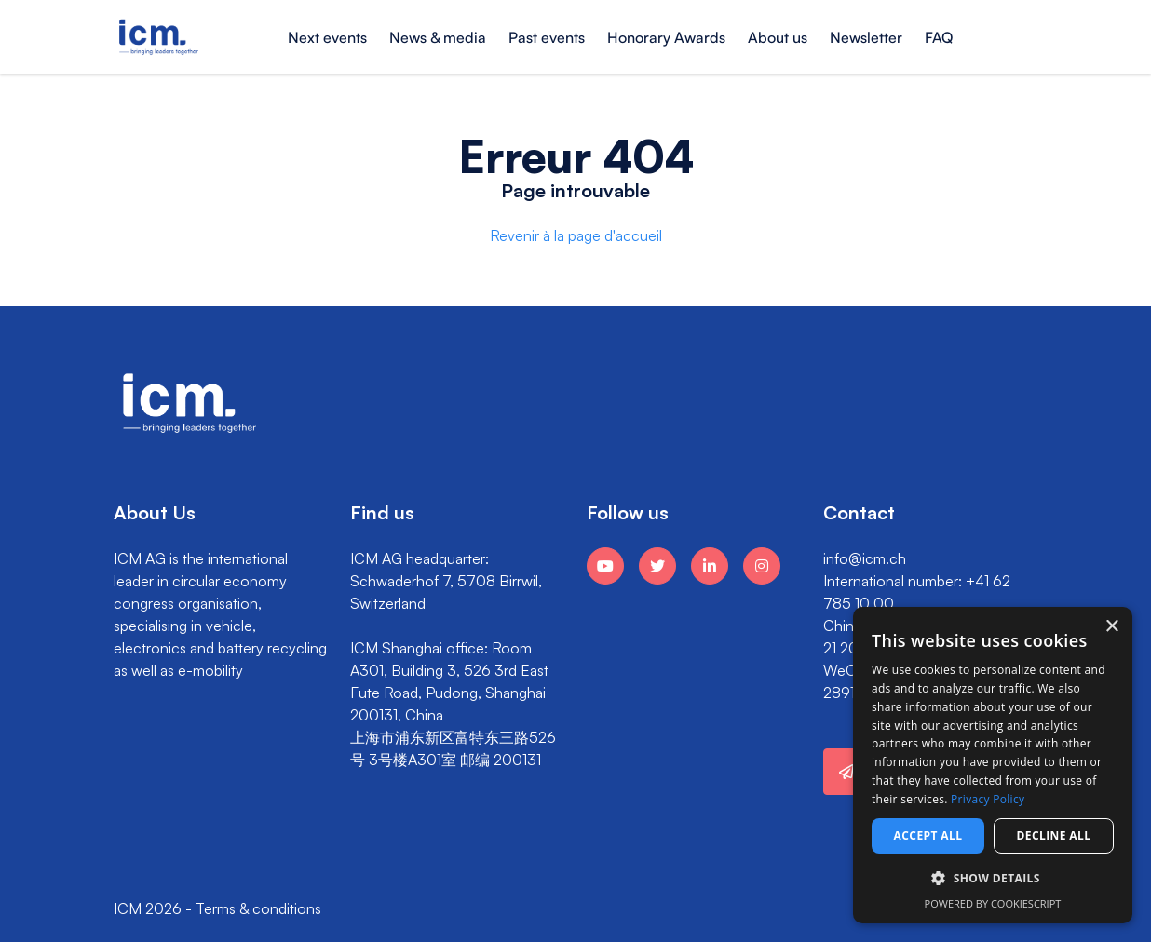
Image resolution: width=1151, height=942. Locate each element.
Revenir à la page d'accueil (576, 235)
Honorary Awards (666, 37)
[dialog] (992, 765)
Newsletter (866, 37)
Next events (327, 37)
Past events (546, 37)
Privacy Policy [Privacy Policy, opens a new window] (987, 799)
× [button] (1111, 627)
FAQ (939, 37)
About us (777, 37)
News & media (437, 37)
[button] (993, 879)
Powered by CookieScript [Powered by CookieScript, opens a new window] (993, 903)
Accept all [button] (928, 835)
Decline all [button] (1054, 835)
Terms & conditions (258, 908)
